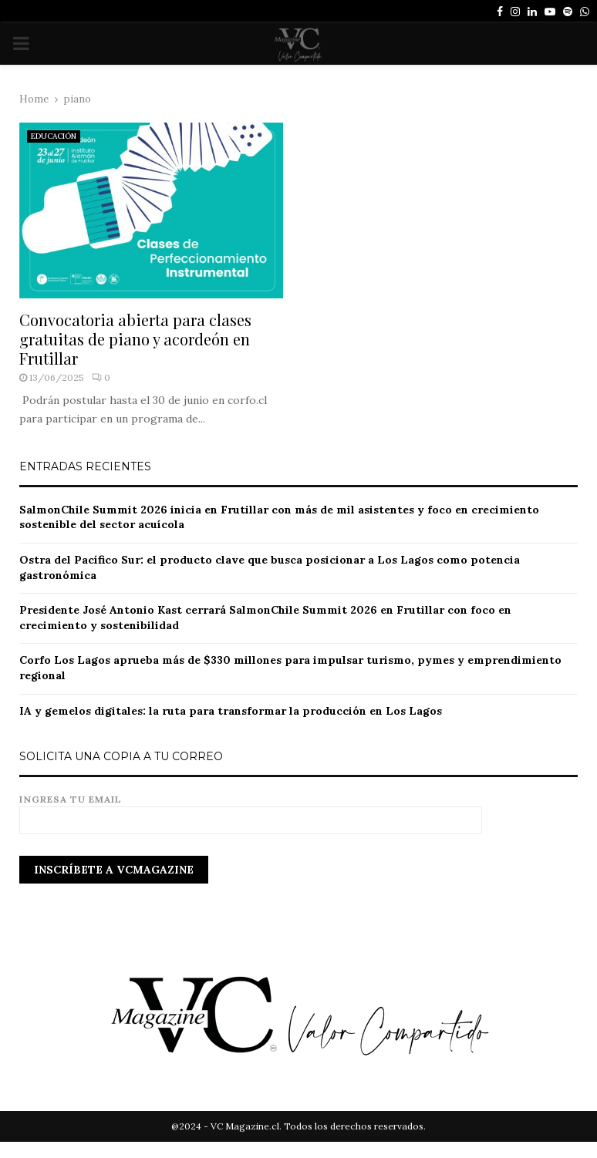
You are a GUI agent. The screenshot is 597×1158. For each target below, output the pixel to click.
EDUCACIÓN (53, 136)
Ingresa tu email (250, 809)
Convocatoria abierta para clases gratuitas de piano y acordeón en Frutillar (135, 339)
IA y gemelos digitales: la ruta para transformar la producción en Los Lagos (230, 711)
